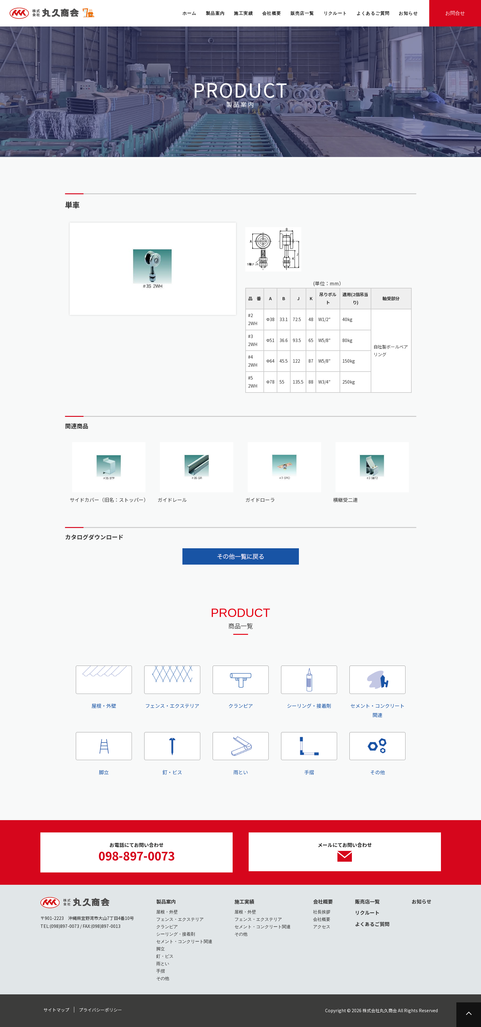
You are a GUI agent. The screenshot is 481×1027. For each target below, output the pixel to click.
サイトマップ (56, 1010)
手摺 (309, 754)
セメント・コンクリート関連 (377, 692)
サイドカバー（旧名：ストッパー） (109, 499)
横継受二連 (345, 499)
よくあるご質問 (372, 924)
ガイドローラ (260, 499)
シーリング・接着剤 (309, 687)
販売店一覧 (367, 901)
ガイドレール (172, 499)
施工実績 (244, 901)
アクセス (321, 926)
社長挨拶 (321, 911)
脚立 (104, 754)
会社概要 (323, 901)
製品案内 (166, 901)
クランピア (241, 687)
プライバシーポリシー (100, 1010)
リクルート (367, 912)
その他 (377, 754)
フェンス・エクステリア (172, 687)
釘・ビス (172, 754)
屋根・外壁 (104, 687)
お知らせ (421, 901)
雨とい (241, 754)
